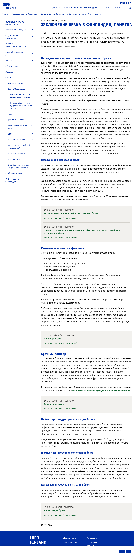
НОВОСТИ (119, 8)
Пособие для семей (16, 139)
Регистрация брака (54, 510)
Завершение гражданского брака (20, 126)
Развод (11, 114)
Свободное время (13, 173)
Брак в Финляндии (16, 89)
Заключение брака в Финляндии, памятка (20, 96)
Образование (11, 66)
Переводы (92, 538)
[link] (9, 6)
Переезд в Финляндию (15, 30)
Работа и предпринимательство (15, 45)
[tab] (20, 30)
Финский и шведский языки (15, 53)
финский (48, 218)
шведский (59, 218)
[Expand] (33, 30)
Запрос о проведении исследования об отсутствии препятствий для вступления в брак (82, 231)
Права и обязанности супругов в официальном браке (21, 106)
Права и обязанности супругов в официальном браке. (101, 390)
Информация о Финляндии (12, 180)
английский (71, 218)
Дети (10, 134)
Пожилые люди (15, 159)
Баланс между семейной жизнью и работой (19, 146)
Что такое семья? (15, 83)
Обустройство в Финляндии (12, 36)
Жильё (8, 61)
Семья (8, 78)
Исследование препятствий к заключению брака (71, 213)
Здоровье (9, 72)
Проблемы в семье (16, 154)
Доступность (69, 538)
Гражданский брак (16, 120)
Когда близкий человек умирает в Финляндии (18, 166)
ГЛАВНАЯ (56, 8)
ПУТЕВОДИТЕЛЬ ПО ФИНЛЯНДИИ (80, 8)
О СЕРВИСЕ (106, 8)
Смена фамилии (52, 338)
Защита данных (70, 542)
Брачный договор (54, 404)
